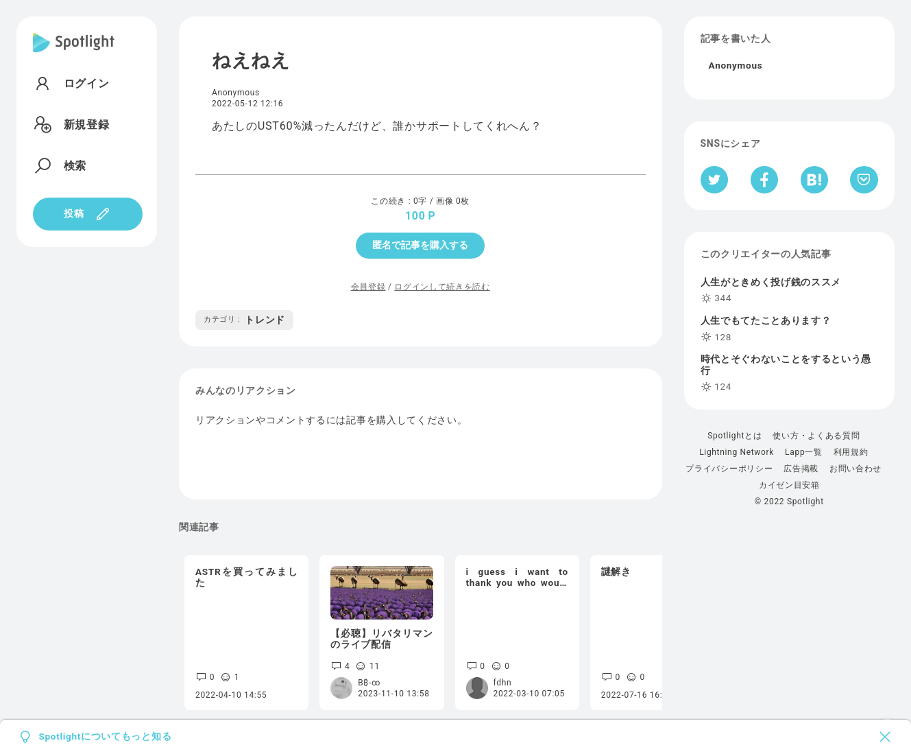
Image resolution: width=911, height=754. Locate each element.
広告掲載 (801, 468)
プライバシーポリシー (729, 468)
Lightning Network (736, 452)
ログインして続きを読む (441, 287)
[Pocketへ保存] (864, 179)
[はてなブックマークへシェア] (814, 179)
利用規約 (851, 452)
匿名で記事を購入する (420, 244)
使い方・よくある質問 (816, 436)
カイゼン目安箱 (789, 485)
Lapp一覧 (804, 452)
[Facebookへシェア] (765, 179)
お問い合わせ (855, 468)
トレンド (244, 319)
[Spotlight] (73, 53)
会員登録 (368, 287)
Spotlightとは (734, 436)
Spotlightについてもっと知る (104, 737)
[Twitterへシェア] (715, 179)
